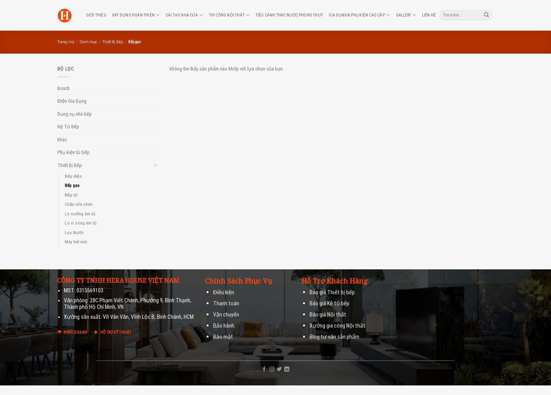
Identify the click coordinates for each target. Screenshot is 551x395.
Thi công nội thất (229, 15)
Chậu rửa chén (79, 204)
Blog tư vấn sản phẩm (334, 337)
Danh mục (88, 41)
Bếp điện (73, 176)
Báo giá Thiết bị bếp (332, 292)
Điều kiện (223, 292)
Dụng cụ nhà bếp (74, 114)
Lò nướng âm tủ (80, 213)
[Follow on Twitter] (279, 369)
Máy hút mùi (76, 241)
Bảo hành (223, 326)
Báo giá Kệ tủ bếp (329, 303)
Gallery (406, 15)
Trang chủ (65, 41)
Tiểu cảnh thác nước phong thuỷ (289, 15)
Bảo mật (223, 337)
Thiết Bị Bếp (113, 41)
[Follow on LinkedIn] (286, 369)
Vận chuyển (226, 314)
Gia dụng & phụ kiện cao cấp (359, 15)
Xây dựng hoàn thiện (136, 15)
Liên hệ (429, 15)
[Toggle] (155, 165)
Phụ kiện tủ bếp (73, 152)
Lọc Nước (74, 232)
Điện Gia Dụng (71, 101)
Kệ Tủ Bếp (68, 126)
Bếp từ (71, 195)
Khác (62, 140)
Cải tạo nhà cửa (184, 15)
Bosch (63, 88)
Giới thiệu (96, 15)
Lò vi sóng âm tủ (80, 223)
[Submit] (486, 15)
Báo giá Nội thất (328, 314)
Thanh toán (226, 303)
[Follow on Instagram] (271, 369)
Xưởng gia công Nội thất (337, 326)
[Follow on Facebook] (264, 369)
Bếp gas (72, 185)
